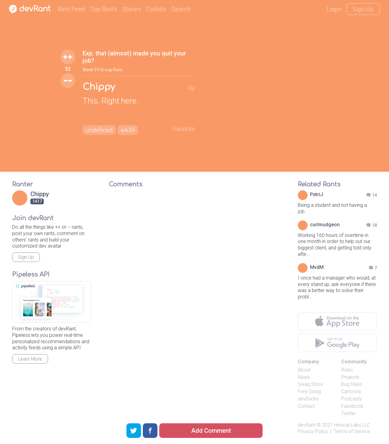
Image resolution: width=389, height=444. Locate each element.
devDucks (308, 399)
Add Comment (211, 430)
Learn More (30, 359)
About (304, 370)
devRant (306, 425)
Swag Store (310, 384)
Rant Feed (71, 9)
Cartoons (351, 391)
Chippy (99, 87)
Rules (347, 370)
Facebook (352, 406)
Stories (131, 9)
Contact (306, 406)
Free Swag (309, 391)
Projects (350, 377)
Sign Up (363, 9)
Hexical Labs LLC (352, 425)
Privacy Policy (313, 431)
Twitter (348, 413)
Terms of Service (352, 431)
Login (334, 9)
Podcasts (351, 399)
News (304, 377)
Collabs (156, 9)
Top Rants (103, 9)
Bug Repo (351, 384)
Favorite (184, 128)
